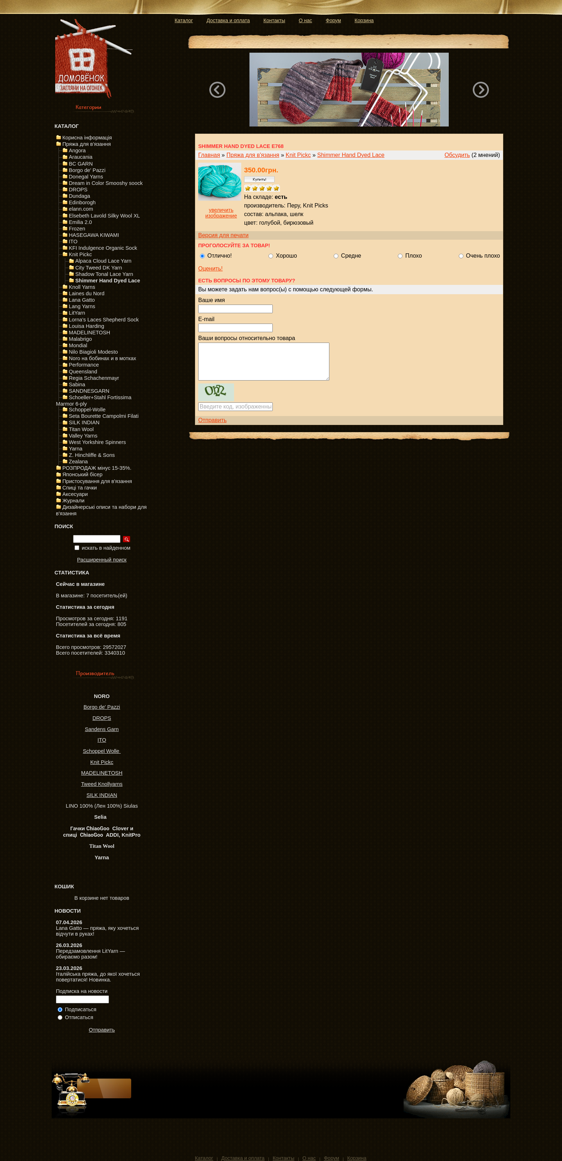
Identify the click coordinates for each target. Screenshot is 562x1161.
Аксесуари (75, 494)
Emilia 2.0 (80, 222)
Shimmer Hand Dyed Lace (107, 280)
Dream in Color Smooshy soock (106, 183)
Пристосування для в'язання (97, 481)
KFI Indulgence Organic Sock (103, 248)
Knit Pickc (80, 254)
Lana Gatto (82, 300)
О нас (305, 20)
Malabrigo (80, 339)
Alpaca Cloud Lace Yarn (103, 261)
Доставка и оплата (228, 20)
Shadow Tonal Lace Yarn (104, 274)
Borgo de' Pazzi (87, 170)
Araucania (80, 157)
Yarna (75, 449)
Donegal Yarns (86, 177)
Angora (77, 150)
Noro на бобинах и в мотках (102, 358)
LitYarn (77, 313)
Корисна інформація (87, 137)
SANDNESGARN (89, 391)
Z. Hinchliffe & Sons (92, 455)
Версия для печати (223, 235)
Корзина (363, 20)
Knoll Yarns (82, 287)
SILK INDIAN (84, 422)
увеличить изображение (221, 213)
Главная (209, 155)
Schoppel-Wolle (87, 409)
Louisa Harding (86, 326)
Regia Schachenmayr (94, 378)
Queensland (83, 371)
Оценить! (210, 269)
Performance (84, 365)
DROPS (78, 189)
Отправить (102, 1030)
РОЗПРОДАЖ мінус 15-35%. (97, 468)
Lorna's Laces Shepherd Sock (104, 319)
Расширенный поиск (102, 560)
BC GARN (81, 164)
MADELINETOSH (89, 332)
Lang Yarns (82, 306)
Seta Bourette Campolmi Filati (104, 416)
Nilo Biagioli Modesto (93, 352)
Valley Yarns (83, 436)
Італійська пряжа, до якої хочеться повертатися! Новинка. (98, 977)
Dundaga (79, 196)
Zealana (78, 461)
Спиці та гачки (79, 488)
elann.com (81, 209)
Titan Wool (81, 429)
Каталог (184, 20)
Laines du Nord (86, 293)
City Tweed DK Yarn (98, 268)
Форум (333, 20)
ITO (73, 241)
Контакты (274, 20)
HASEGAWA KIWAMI (94, 235)
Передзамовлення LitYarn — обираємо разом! (90, 954)
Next (481, 89)
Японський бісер (82, 474)
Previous (217, 89)
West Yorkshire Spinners (97, 442)
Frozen (77, 228)
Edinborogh (82, 202)
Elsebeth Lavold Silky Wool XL (104, 216)
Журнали (73, 500)
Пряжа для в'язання (86, 144)
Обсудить (457, 155)
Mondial (78, 345)
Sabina (77, 384)
